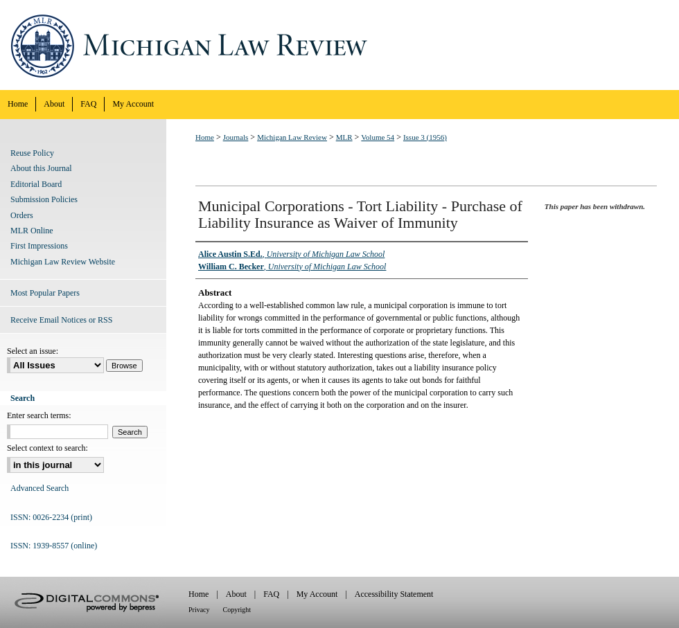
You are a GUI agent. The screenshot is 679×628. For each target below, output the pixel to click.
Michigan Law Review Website (62, 262)
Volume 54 (377, 137)
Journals (236, 137)
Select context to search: (47, 448)
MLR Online (31, 230)
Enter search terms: (39, 415)
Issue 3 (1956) (425, 137)
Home (204, 137)
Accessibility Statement (394, 594)
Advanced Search (39, 488)
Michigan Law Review (339, 45)
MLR (344, 137)
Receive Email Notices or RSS (61, 320)
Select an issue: (32, 351)
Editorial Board (36, 184)
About (236, 594)
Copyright (237, 609)
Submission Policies (44, 199)
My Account (317, 594)
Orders (21, 215)
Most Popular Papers (45, 293)
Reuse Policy (32, 153)
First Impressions (39, 246)
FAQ (271, 594)
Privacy (199, 609)
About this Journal (41, 168)
